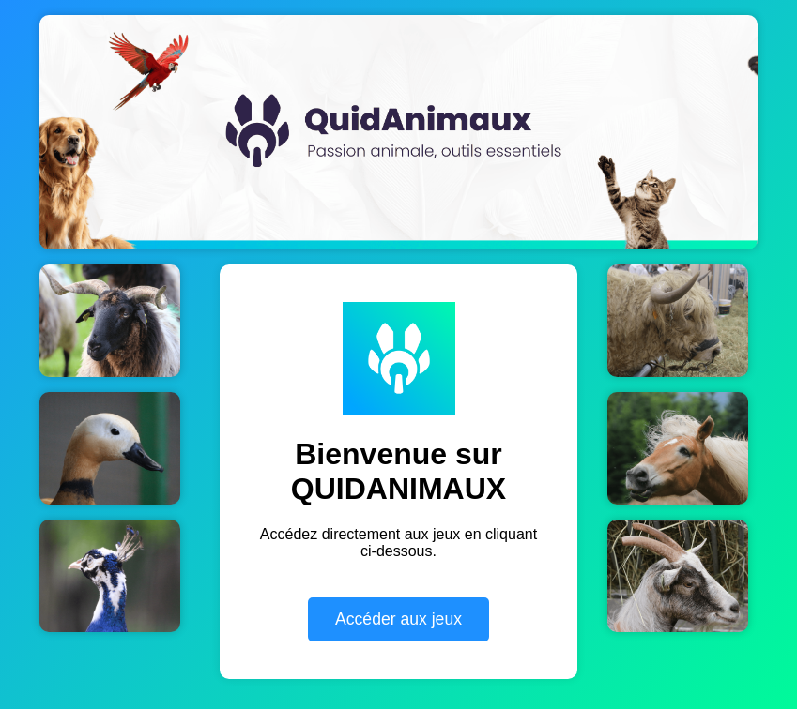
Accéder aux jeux (398, 619)
